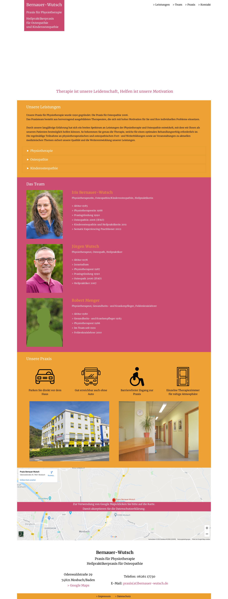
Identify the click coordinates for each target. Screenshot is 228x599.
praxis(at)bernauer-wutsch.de (145, 583)
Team (178, 4)
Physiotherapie (41, 151)
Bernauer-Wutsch (44, 4)
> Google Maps (78, 585)
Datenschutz (124, 596)
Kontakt (205, 4)
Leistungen (162, 4)
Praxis (191, 4)
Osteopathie (39, 159)
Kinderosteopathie (44, 168)
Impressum (104, 596)
